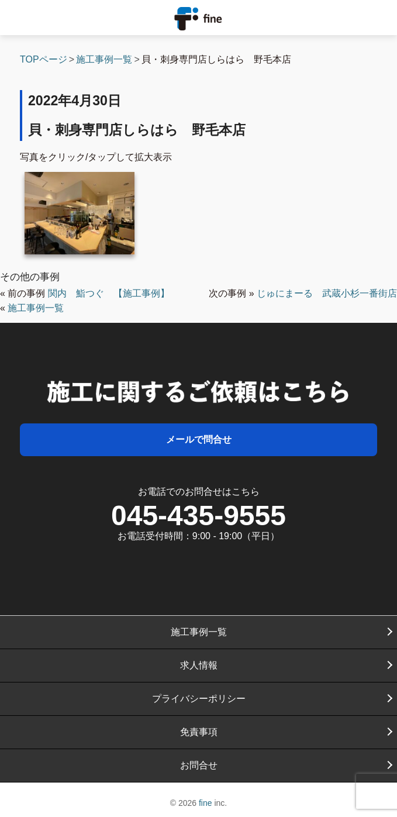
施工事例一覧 (36, 308)
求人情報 (199, 665)
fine (205, 803)
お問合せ (199, 765)
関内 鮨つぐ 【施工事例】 (109, 293)
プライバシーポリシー (199, 699)
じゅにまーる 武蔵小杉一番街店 (327, 293)
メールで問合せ (199, 439)
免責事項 (199, 732)
